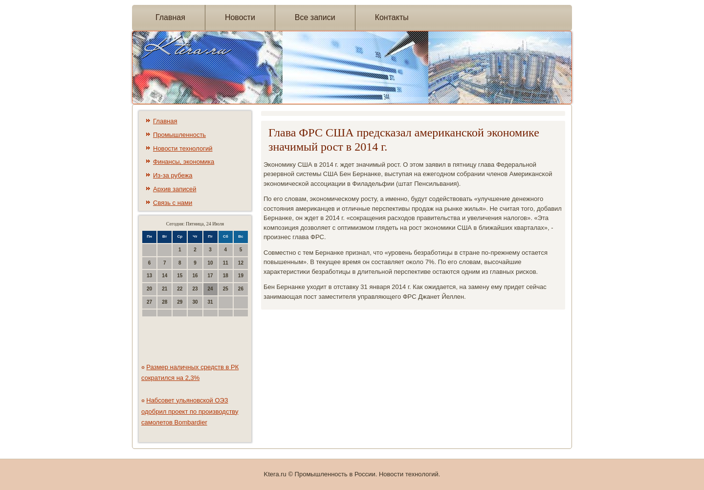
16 (195, 275)
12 (240, 263)
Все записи (315, 17)
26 (240, 288)
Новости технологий (183, 148)
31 (210, 302)
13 (149, 275)
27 (149, 302)
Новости (240, 17)
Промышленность (179, 134)
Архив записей (175, 189)
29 (179, 302)
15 (179, 275)
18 (225, 275)
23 (195, 288)
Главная (170, 17)
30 (195, 302)
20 (149, 288)
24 (210, 288)
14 (164, 275)
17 (210, 275)
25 (225, 288)
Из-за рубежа (172, 175)
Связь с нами (172, 202)
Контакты (392, 17)
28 (164, 302)
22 (179, 288)
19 (240, 275)
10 (210, 263)
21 (164, 288)
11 (225, 263)
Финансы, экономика (183, 161)
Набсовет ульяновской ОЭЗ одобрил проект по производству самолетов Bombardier (190, 411)
